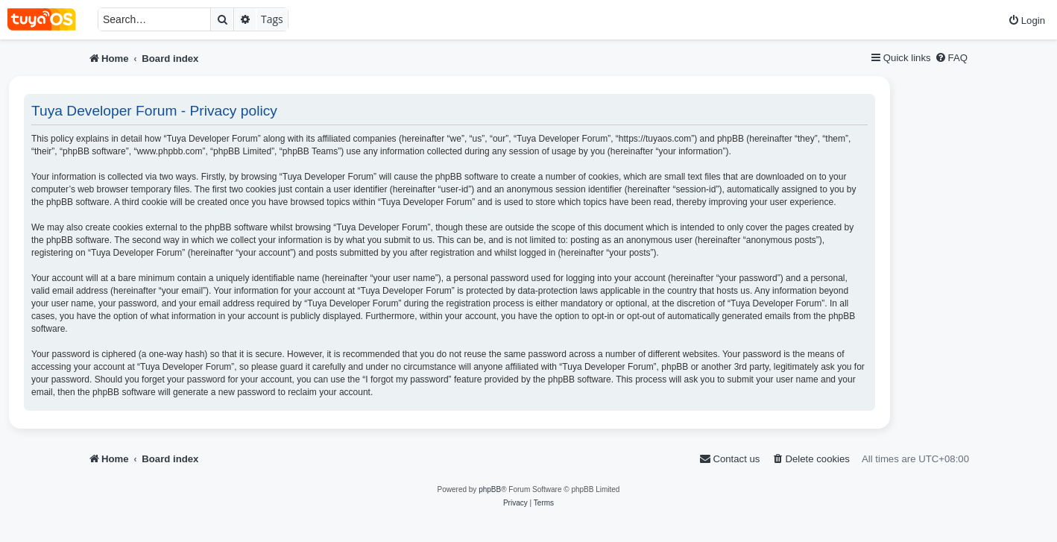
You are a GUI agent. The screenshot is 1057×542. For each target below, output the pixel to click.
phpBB (490, 489)
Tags (272, 19)
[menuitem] (1026, 20)
